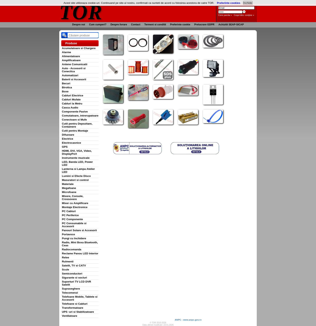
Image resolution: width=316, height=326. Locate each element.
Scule (65, 269)
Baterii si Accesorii (74, 79)
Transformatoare (72, 307)
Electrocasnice (71, 142)
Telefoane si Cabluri (74, 303)
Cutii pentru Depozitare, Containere (77, 125)
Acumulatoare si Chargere (79, 48)
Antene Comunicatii (74, 64)
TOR (81, 12)
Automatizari (70, 75)
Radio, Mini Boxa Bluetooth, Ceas (80, 244)
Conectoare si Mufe (74, 119)
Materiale (68, 184)
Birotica (67, 87)
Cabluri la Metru (72, 103)
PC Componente (72, 219)
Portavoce (68, 234)
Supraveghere (71, 288)
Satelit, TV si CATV (74, 265)
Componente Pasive (75, 111)
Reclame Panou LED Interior (80, 253)
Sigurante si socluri (74, 277)
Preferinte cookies (228, 2)
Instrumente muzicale (75, 157)
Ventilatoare (69, 315)
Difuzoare (68, 134)
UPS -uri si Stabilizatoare (78, 311)
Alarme (66, 52)
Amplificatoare (71, 60)
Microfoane (69, 192)
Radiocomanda (71, 249)
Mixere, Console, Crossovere (72, 198)
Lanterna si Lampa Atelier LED (78, 170)
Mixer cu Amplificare (75, 203)
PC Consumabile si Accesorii (74, 225)
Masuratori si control (75, 180)
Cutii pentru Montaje (75, 130)
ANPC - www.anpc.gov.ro (188, 320)
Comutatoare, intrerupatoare (80, 115)
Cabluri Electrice (72, 95)
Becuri (66, 83)
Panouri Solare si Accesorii (79, 230)
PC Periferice (70, 215)
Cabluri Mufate (71, 99)
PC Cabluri (69, 211)
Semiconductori (72, 273)
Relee (65, 257)
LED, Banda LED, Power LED (77, 163)
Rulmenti (67, 261)
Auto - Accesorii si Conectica (73, 70)
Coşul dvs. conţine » (244, 15)
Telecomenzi (70, 292)
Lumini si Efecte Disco (76, 175)
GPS (65, 146)
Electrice (67, 138)
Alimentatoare (71, 56)
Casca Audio (70, 107)
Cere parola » (225, 15)
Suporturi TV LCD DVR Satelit (76, 283)
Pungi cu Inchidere (74, 238)
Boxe (65, 91)
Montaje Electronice (74, 207)
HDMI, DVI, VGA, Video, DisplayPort (77, 152)
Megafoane (69, 188)
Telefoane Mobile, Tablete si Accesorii (79, 298)
